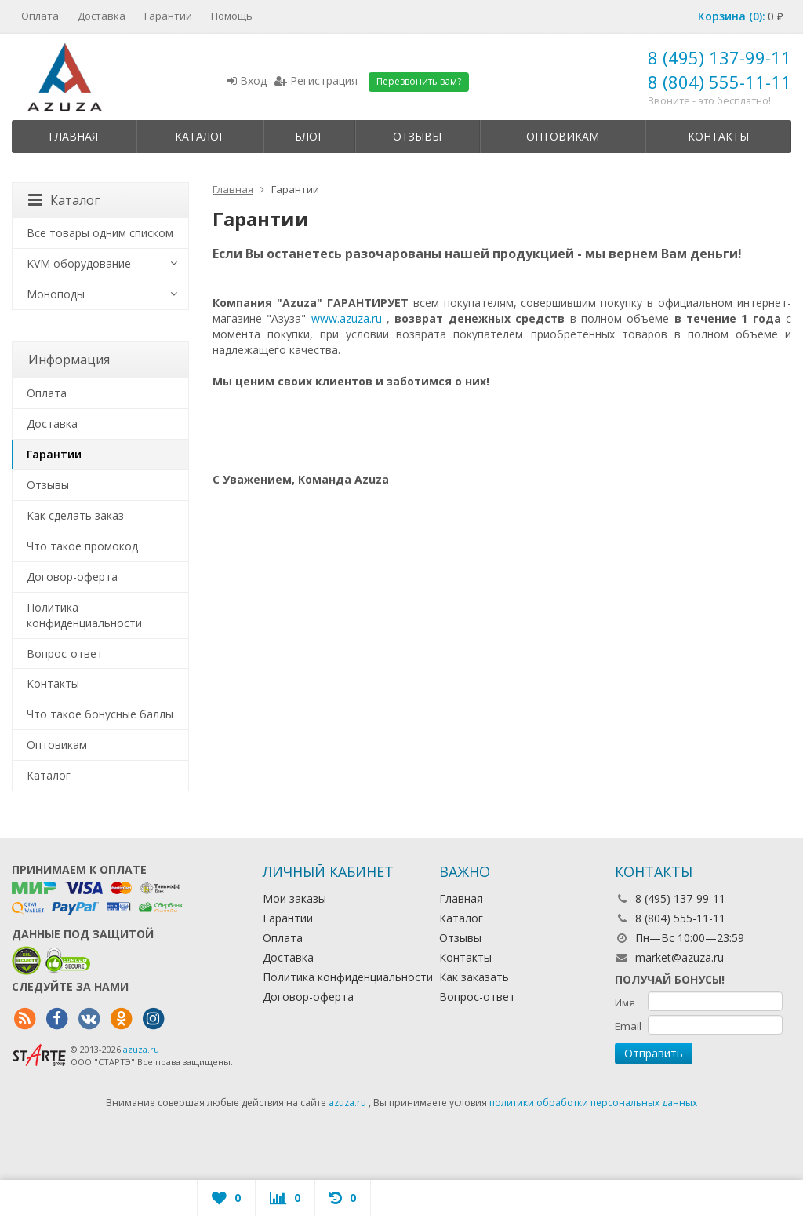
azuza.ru (141, 1049)
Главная (73, 136)
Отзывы (417, 136)
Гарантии (168, 16)
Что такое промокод (82, 546)
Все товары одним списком (100, 232)
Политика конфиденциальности (84, 615)
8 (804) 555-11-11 (719, 81)
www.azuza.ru (346, 318)
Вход (247, 80)
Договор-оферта (72, 576)
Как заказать (474, 977)
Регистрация (316, 80)
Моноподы (56, 294)
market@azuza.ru (679, 957)
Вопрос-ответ (65, 653)
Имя (625, 1002)
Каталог (200, 136)
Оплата (40, 16)
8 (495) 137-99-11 (719, 57)
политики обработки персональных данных (593, 1102)
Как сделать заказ (75, 515)
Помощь (232, 16)
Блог (309, 136)
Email (628, 1026)
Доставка (101, 16)
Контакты (718, 136)
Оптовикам (562, 136)
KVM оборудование (79, 263)
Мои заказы (294, 898)
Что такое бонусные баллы (100, 714)
